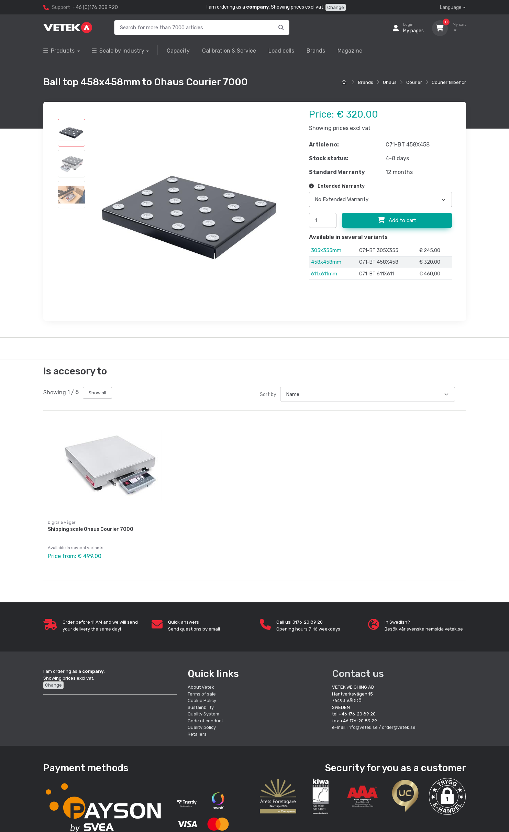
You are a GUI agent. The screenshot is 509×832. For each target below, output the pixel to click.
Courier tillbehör (449, 82)
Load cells (281, 50)
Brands (316, 50)
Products (59, 50)
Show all (97, 392)
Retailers (197, 730)
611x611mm (324, 274)
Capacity (178, 50)
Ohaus (390, 82)
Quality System (203, 710)
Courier (414, 82)
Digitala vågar (62, 522)
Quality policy (202, 724)
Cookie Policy (202, 697)
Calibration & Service (229, 50)
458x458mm (326, 262)
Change (335, 7)
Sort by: (268, 394)
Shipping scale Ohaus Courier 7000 (90, 529)
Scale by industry (118, 50)
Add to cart (397, 220)
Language (451, 7)
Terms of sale (202, 690)
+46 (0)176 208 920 (95, 7)
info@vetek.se (362, 724)
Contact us (358, 670)
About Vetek (201, 684)
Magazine (350, 50)
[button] (447, 793)
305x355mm (326, 250)
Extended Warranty (337, 186)
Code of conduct (205, 717)
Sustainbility (201, 704)
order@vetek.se (399, 724)
